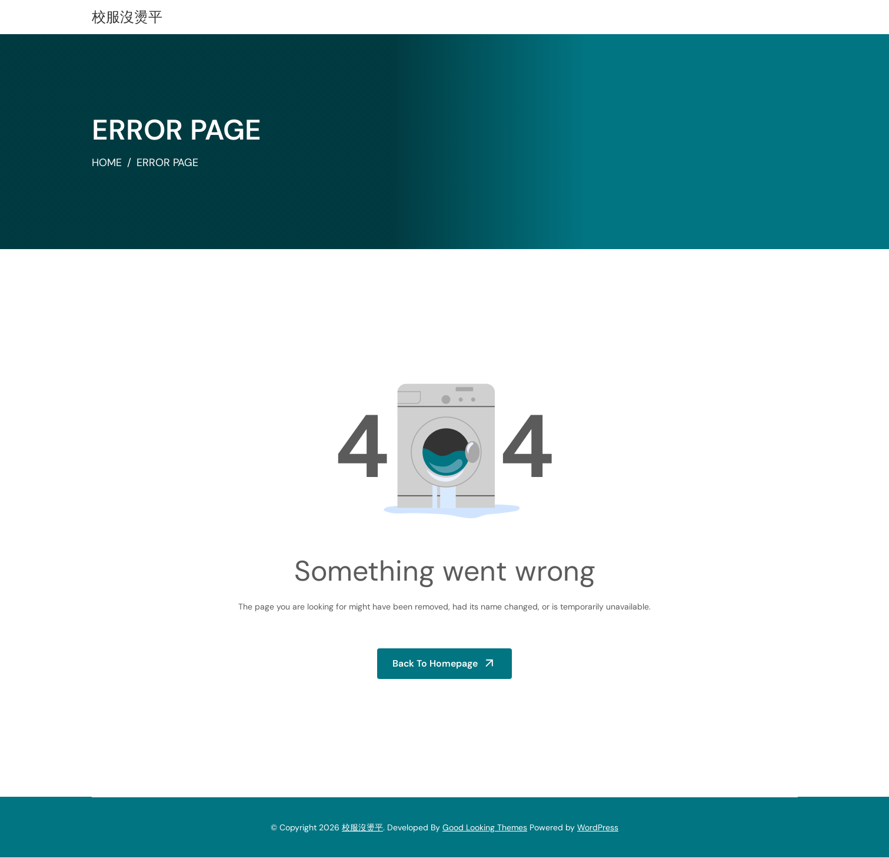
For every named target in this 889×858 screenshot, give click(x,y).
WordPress (597, 827)
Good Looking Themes (484, 827)
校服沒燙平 (127, 17)
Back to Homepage (435, 663)
